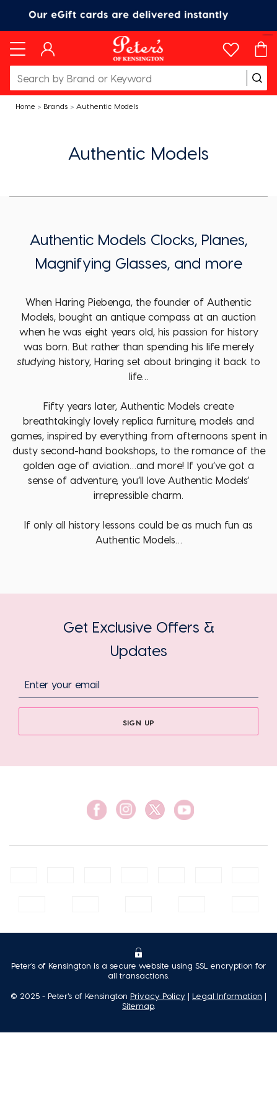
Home (25, 106)
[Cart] (261, 48)
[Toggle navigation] (17, 48)
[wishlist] (230, 47)
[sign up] (138, 721)
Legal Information (227, 995)
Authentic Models (107, 106)
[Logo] (138, 48)
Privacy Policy (157, 995)
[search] (257, 78)
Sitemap (138, 1005)
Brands (55, 106)
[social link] (97, 810)
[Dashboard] (48, 48)
